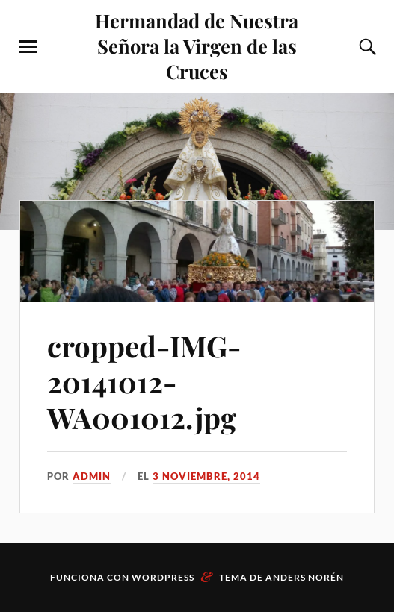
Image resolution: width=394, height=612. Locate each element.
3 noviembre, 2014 (206, 476)
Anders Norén (304, 577)
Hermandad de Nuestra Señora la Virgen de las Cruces (196, 45)
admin (92, 476)
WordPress (163, 577)
